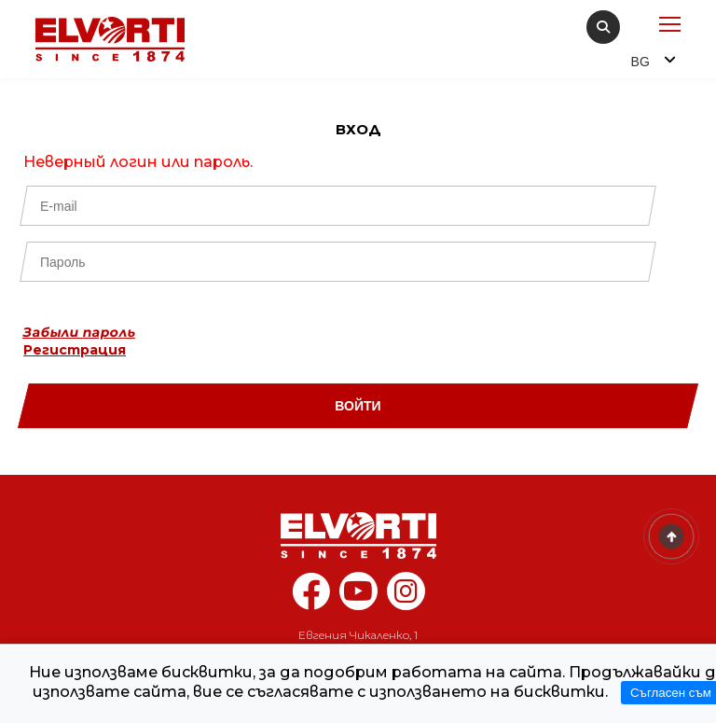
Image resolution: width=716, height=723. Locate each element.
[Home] (357, 535)
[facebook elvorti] (311, 601)
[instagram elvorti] (406, 591)
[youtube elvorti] (358, 591)
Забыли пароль (79, 332)
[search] (603, 27)
